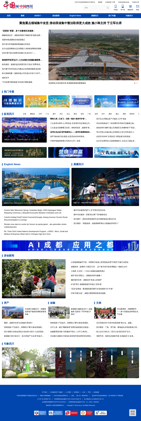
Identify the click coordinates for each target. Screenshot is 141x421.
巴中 (104, 114)
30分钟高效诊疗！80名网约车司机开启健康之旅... (115, 123)
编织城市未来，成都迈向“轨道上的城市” (86, 280)
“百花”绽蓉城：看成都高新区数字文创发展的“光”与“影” (92, 289)
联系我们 (76, 392)
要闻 (22, 16)
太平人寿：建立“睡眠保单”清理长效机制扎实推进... (70, 327)
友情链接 (96, 392)
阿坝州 (133, 114)
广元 (48, 114)
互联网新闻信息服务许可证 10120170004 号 (67, 399)
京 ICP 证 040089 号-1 (44, 399)
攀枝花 (34, 114)
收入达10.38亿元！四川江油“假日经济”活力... (114, 332)
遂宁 (55, 114)
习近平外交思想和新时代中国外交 (84, 2)
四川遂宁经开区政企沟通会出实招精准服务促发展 (21, 69)
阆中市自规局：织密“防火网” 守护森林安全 (90, 215)
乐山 (69, 114)
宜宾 (83, 114)
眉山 (118, 114)
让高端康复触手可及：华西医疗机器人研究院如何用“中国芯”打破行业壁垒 (99, 262)
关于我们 (44, 392)
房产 (6, 302)
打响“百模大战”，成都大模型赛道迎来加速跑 (88, 293)
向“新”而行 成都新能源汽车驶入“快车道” (86, 284)
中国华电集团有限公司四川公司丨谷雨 (65, 141)
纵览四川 (9, 113)
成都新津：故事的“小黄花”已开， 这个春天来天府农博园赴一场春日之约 (99, 267)
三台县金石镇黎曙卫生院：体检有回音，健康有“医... (70, 128)
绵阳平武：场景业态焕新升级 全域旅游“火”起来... (115, 336)
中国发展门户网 (110, 2)
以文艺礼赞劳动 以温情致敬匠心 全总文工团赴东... (116, 141)
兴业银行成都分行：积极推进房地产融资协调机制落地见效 (35, 311)
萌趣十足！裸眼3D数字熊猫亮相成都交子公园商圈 (90, 203)
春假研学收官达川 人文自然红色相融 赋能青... (22, 60)
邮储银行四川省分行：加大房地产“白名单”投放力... (24, 336)
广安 (90, 114)
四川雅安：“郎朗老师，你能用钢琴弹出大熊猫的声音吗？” (96, 223)
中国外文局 (135, 2)
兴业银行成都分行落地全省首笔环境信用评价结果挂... (71, 336)
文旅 (98, 302)
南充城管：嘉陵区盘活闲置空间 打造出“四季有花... (22, 64)
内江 (62, 114)
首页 (9, 16)
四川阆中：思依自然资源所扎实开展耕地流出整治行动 (95, 219)
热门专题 (112, 16)
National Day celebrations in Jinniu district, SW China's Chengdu (26, 203)
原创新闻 (55, 16)
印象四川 (129, 16)
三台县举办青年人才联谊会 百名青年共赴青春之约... (70, 123)
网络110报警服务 (45, 395)
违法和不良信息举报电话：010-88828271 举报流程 (107, 395)
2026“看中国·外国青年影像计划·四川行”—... (19, 53)
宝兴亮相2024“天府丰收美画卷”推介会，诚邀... (114, 323)
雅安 (111, 114)
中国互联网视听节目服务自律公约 (27, 395)
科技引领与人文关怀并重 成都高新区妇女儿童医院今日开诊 (24, 376)
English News (75, 16)
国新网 (100, 2)
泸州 (41, 114)
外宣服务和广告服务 (56, 392)
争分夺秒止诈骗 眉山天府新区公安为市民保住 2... (115, 132)
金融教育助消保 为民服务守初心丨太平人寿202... (69, 332)
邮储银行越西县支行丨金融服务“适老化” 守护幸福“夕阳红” (81, 311)
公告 (83, 392)
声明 (89, 392)
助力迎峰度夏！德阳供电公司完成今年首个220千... (22, 73)
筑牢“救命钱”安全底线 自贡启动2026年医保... (67, 136)
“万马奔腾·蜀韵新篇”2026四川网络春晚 (17, 82)
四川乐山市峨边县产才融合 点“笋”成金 (111, 119)
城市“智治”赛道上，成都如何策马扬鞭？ (86, 275)
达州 (97, 114)
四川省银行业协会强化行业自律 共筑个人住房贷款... (24, 332)
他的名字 (5, 78)
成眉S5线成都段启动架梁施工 (13, 40)
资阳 (125, 114)
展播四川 (94, 16)
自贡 (26, 114)
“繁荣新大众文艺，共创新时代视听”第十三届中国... (21, 139)
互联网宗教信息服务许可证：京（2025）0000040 (84, 402)
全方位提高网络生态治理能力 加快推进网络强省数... (22, 49)
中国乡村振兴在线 (123, 2)
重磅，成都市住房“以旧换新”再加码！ (18, 323)
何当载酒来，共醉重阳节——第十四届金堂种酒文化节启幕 (127, 311)
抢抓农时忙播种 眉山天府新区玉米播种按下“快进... (116, 128)
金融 (52, 302)
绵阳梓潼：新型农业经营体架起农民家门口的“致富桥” (22, 295)
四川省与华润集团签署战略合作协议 (16, 44)
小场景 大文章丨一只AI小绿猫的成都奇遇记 (88, 271)
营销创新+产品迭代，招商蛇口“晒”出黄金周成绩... (23, 327)
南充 (76, 114)
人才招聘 (68, 392)
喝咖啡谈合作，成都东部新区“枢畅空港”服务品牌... (22, 35)
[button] (137, 101)
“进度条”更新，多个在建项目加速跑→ (18, 31)
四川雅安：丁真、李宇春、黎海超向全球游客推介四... (117, 327)
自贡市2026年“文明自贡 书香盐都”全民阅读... (114, 136)
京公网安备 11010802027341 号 (94, 399)
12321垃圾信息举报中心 (61, 395)
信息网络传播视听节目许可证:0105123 (54, 402)
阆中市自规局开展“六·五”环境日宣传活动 (89, 210)
